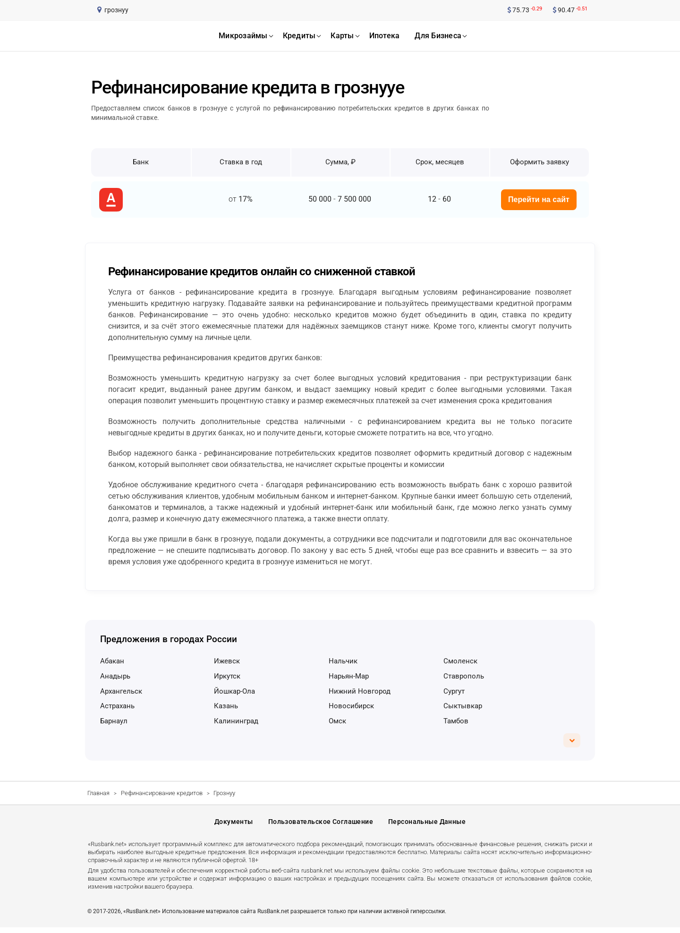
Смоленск (460, 661)
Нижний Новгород (360, 691)
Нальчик (343, 661)
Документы (233, 825)
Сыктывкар (462, 706)
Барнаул (114, 721)
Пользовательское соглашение (320, 825)
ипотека (384, 35)
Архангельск (121, 691)
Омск (337, 721)
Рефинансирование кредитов (162, 793)
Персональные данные (427, 825)
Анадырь (115, 676)
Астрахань (117, 706)
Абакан (112, 661)
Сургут (454, 691)
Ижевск (227, 661)
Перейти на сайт (539, 199)
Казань (226, 706)
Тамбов (455, 721)
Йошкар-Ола (234, 691)
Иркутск (227, 676)
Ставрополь (463, 676)
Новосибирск (351, 706)
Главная (98, 793)
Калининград (236, 721)
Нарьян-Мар (349, 676)
